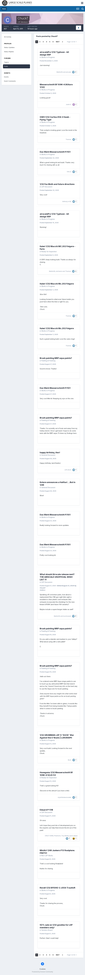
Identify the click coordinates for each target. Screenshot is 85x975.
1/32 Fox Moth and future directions (57, 184)
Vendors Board (46, 930)
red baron (59, 271)
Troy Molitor (65, 836)
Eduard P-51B (46, 810)
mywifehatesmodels (64, 797)
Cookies (43, 969)
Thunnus (68, 139)
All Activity (7, 37)
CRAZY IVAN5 (49, 836)
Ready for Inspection (49, 251)
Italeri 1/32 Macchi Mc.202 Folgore (57, 284)
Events (6, 77)
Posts (6, 66)
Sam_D (69, 171)
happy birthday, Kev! (50, 452)
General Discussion (48, 455)
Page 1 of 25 (71, 42)
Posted (49, 61)
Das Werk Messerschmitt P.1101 (55, 152)
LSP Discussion (46, 187)
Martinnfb (60, 72)
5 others (75, 836)
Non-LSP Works (47, 855)
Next (58, 42)
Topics (6, 62)
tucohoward (67, 616)
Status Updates (9, 47)
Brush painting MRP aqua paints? (56, 358)
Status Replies (9, 51)
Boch (69, 760)
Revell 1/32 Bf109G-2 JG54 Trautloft (57, 888)
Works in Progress (48, 57)
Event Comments (10, 81)
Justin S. (68, 104)
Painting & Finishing (48, 361)
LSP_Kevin (68, 470)
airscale (68, 72)
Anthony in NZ (66, 201)
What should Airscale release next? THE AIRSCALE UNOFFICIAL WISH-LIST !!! (57, 577)
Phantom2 (57, 836)
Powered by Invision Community (42, 972)
